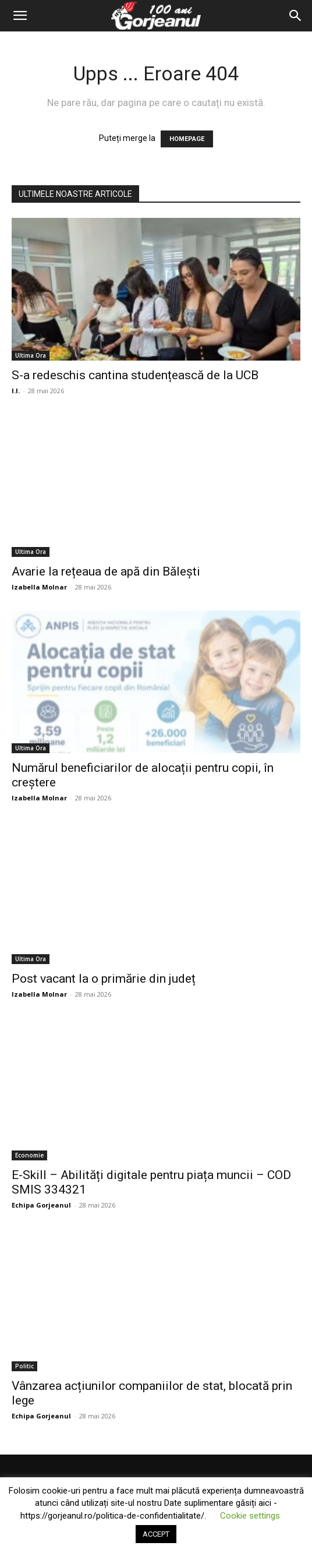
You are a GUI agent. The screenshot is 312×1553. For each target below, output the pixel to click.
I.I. (16, 390)
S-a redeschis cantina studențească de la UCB (135, 375)
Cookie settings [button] (250, 1515)
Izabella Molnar (39, 587)
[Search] (295, 15)
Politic (24, 1366)
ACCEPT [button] (156, 1534)
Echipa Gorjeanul (41, 1205)
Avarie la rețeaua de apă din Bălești (106, 571)
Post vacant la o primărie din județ (104, 979)
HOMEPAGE (186, 139)
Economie (29, 1155)
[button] (19, 15)
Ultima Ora (30, 355)
